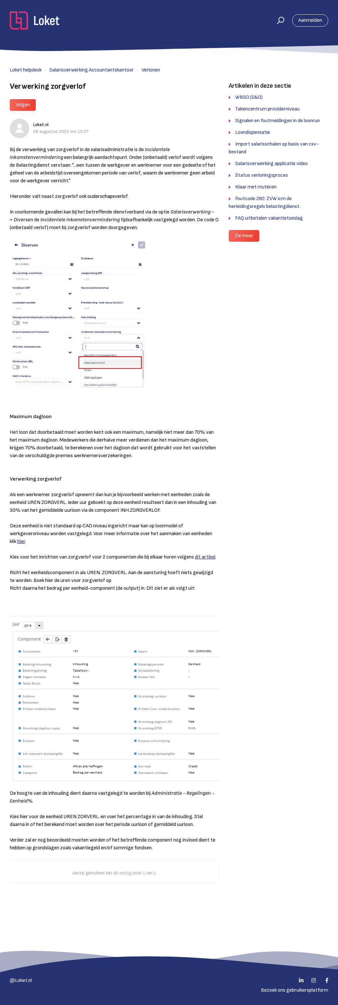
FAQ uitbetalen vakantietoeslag (269, 218)
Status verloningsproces (261, 175)
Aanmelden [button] (310, 20)
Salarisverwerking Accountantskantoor (91, 70)
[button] (277, 20)
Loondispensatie (252, 132)
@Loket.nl (21, 980)
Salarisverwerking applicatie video (271, 164)
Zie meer (244, 236)
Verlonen (151, 70)
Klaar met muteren (256, 187)
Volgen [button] (23, 105)
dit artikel (205, 557)
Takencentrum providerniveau (267, 109)
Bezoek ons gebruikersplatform (294, 990)
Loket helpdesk (26, 70)
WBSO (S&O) (249, 97)
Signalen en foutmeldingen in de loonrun (277, 121)
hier (21, 541)
